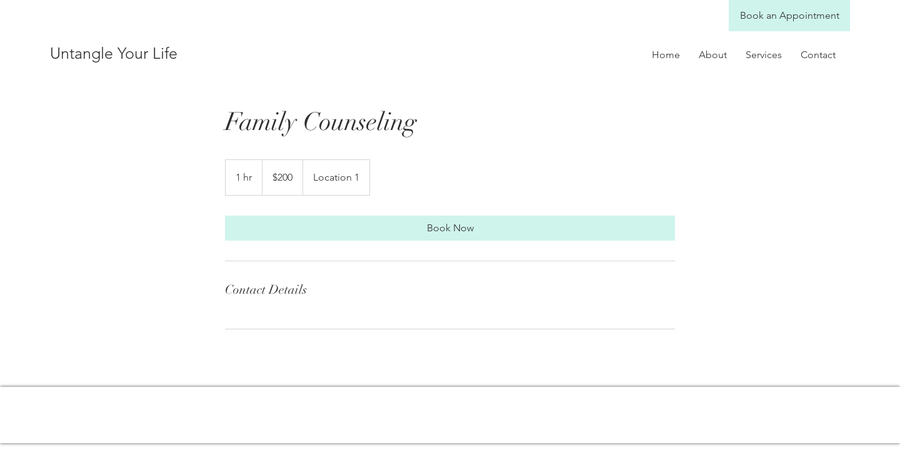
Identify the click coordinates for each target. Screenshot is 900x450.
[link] (450, 228)
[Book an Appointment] (789, 15)
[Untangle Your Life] (172, 53)
